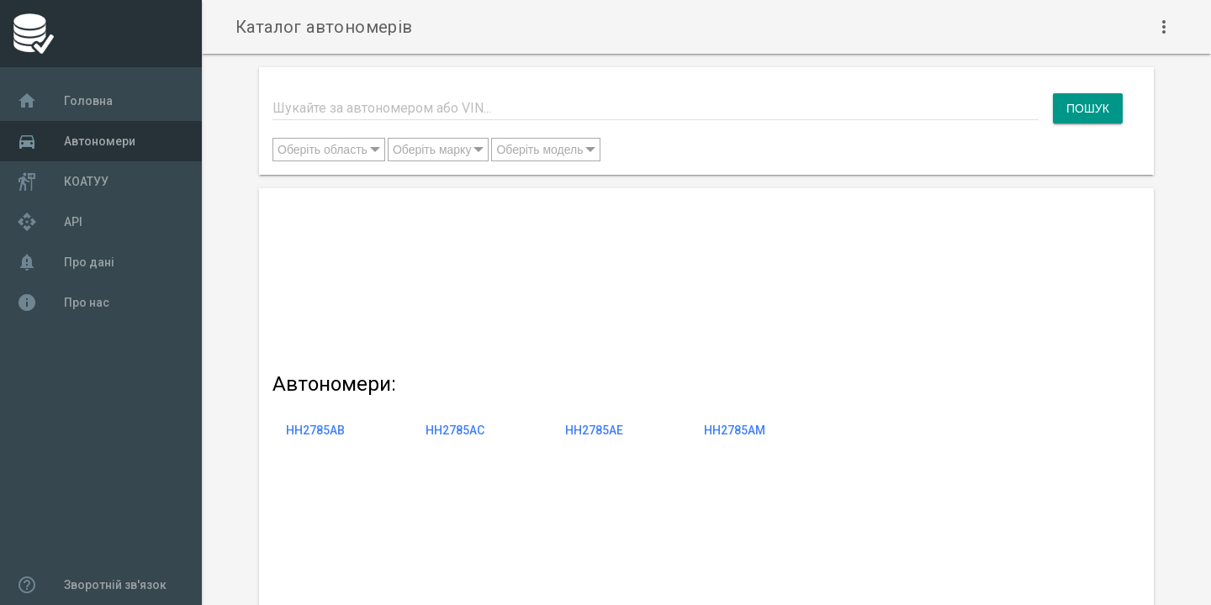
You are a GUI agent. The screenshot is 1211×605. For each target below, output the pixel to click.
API (49, 222)
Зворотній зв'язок (92, 585)
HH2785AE (594, 430)
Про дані (65, 262)
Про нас (63, 302)
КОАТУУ (62, 181)
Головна (65, 101)
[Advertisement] (697, 277)
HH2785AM (734, 430)
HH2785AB (315, 430)
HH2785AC (455, 430)
